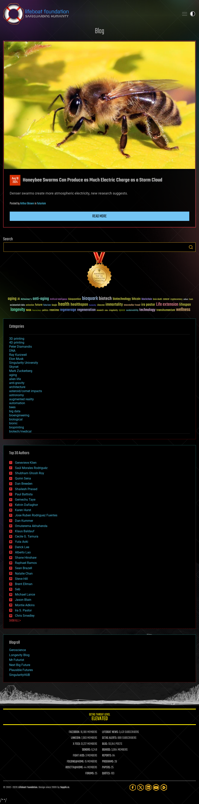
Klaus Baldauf (24, 531)
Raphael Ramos (26, 563)
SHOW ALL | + (15, 620)
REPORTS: (107, 755)
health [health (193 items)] (64, 304)
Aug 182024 (15, 180)
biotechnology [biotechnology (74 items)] (122, 299)
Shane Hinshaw (26, 557)
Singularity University (23, 363)
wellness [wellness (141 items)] (183, 309)
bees (12, 407)
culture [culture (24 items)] (185, 299)
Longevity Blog (19, 655)
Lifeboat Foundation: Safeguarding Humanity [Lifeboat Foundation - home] (89, 13)
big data (14, 411)
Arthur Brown (27, 203)
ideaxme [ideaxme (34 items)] (101, 305)
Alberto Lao (23, 552)
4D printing (16, 342)
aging (13, 375)
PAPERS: (106, 767)
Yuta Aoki (21, 542)
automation (17, 403)
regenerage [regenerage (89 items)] (68, 310)
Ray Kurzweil (18, 355)
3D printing (16, 338)
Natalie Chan (24, 573)
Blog (99, 31)
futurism (41, 203)
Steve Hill (21, 579)
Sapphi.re (64, 787)
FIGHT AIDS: (79, 755)
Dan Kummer (24, 521)
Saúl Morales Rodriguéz (31, 468)
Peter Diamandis (20, 346)
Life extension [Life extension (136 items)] (167, 304)
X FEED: (76, 744)
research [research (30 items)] (100, 310)
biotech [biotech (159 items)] (105, 298)
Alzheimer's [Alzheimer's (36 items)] (26, 299)
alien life (15, 379)
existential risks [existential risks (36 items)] (17, 305)
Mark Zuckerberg (20, 371)
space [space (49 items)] (122, 310)
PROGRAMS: (108, 761)
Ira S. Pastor (23, 610)
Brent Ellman (23, 584)
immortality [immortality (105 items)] (114, 304)
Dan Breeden (23, 483)
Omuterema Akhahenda (31, 526)
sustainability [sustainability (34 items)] (132, 310)
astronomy (16, 395)
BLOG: (105, 744)
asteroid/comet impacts (25, 391)
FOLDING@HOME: (75, 761)
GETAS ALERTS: (109, 738)
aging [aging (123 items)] (12, 298)
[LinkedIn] (148, 787)
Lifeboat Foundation (27, 787)
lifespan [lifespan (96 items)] (185, 304)
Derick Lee (22, 547)
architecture (17, 387)
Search (191, 247)
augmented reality (21, 399)
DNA (12, 351)
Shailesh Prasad (26, 489)
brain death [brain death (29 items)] (157, 299)
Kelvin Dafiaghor (26, 505)
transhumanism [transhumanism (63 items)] (165, 310)
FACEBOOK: (74, 732)
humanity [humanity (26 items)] (92, 305)
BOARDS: (106, 749)
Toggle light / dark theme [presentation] (192, 13)
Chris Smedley (25, 615)
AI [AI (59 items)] (18, 299)
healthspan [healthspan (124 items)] (79, 304)
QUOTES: (106, 773)
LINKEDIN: (76, 738)
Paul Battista (24, 494)
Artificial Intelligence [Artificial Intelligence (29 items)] (58, 299)
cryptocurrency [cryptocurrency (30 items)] (176, 299)
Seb (17, 589)
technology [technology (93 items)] (147, 310)
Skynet (13, 367)
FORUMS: (89, 773)
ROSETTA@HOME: (74, 767)
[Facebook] (133, 787)
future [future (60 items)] (38, 305)
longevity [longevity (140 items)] (17, 309)
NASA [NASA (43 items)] (28, 310)
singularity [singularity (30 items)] (113, 310)
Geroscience (17, 650)
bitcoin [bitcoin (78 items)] (136, 299)
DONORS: (86, 749)
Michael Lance (25, 594)
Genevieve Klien (26, 463)
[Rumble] (164, 787)
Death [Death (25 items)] (191, 299)
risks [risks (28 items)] (106, 310)
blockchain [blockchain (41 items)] (146, 299)
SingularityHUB (19, 675)
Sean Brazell (23, 568)
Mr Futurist (16, 660)
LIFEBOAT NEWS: (110, 732)
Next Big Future (19, 665)
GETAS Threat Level (99, 717)
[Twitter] (140, 787)
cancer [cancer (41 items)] (166, 299)
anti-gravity (16, 383)
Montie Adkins (25, 605)
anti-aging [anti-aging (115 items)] (41, 298)
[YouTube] (156, 787)
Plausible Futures (21, 670)
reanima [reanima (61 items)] (54, 310)
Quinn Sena (23, 478)
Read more (99, 216)
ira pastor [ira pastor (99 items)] (148, 304)
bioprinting (16, 427)
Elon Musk (16, 359)
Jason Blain (23, 600)
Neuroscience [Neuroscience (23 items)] (36, 311)
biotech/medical (20, 431)
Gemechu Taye (25, 499)
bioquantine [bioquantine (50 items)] (74, 299)
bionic (13, 423)
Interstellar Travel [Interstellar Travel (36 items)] (132, 305)
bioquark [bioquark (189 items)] (90, 298)
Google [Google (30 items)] (54, 305)
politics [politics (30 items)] (45, 310)
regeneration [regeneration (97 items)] (86, 310)
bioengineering (19, 415)
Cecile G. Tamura (26, 536)
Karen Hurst (23, 510)
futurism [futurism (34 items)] (47, 305)
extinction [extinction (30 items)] (30, 305)
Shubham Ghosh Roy (29, 473)
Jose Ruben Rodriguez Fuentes (36, 515)
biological (16, 419)
